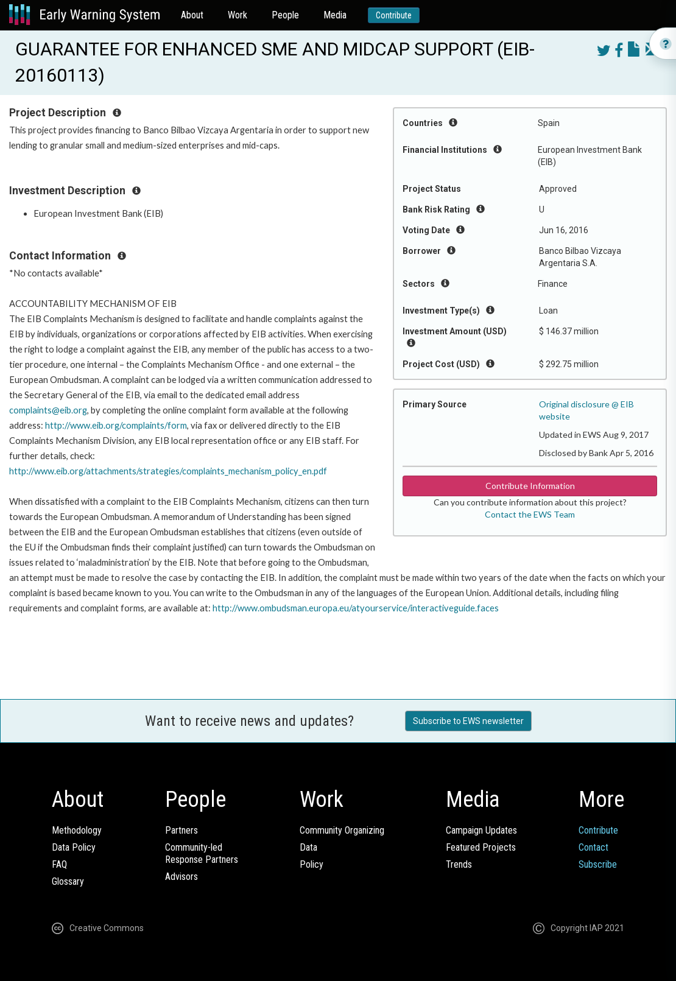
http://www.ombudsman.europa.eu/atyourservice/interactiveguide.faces (356, 608)
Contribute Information (530, 485)
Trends (459, 864)
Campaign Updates (481, 830)
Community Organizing (342, 830)
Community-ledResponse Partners (201, 853)
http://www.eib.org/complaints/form (116, 425)
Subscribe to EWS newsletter (468, 721)
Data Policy (74, 847)
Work (237, 15)
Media (335, 15)
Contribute (394, 15)
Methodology (77, 830)
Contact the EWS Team (530, 514)
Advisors (181, 876)
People (285, 15)
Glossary (68, 881)
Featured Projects (481, 847)
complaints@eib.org (48, 410)
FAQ (59, 864)
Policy (311, 864)
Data (308, 847)
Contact (593, 847)
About (192, 15)
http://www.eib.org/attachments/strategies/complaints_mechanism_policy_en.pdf (168, 471)
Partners (181, 830)
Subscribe (598, 864)
